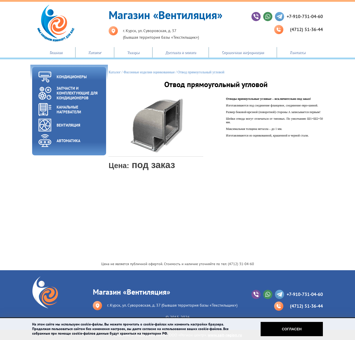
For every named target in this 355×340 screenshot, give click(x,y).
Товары (133, 52)
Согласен (291, 329)
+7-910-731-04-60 (305, 16)
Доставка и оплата (180, 52)
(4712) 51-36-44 (306, 29)
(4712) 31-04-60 (241, 264)
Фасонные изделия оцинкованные (149, 72)
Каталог (94, 52)
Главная (55, 52)
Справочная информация (243, 52)
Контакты (298, 52)
